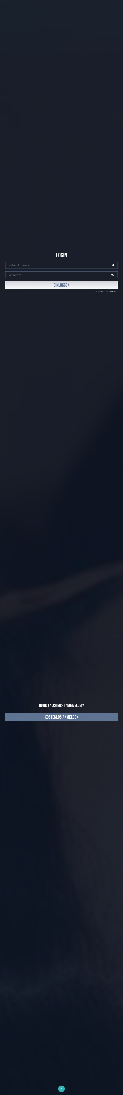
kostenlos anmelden (61, 717)
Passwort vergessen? (106, 291)
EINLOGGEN (61, 285)
